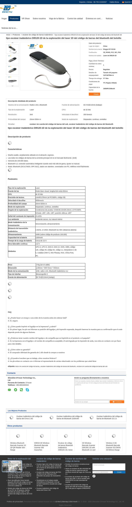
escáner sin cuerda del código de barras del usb (92, 366)
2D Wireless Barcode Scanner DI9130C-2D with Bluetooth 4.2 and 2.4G (88, 447)
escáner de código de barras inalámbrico (38, 35)
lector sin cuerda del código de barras (27, 366)
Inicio (8, 35)
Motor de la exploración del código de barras (19, 460)
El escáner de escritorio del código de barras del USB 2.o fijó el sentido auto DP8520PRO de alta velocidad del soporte (77, 479)
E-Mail (58, 502)
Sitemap (65, 502)
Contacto (117, 402)
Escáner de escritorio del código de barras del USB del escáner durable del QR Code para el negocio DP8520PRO (77, 486)
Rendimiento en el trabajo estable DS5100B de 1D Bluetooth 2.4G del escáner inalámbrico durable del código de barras (49, 483)
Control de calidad (75, 19)
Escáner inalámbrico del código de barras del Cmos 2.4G (48, 489)
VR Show (26, 19)
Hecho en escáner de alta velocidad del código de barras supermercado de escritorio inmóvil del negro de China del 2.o (78, 471)
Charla (95, 94)
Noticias (109, 19)
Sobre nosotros (39, 19)
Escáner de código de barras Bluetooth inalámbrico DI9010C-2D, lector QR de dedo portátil (65, 447)
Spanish (128, 2)
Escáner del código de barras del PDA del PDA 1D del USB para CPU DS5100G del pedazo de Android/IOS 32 (49, 474)
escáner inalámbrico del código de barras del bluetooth (58, 366)
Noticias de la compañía (11, 28)
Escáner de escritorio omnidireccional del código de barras (77, 465)
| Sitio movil (73, 502)
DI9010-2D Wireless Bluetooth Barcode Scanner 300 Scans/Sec (41, 446)
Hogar (4, 19)
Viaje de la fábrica (56, 19)
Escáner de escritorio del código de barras (75, 460)
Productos (14, 19)
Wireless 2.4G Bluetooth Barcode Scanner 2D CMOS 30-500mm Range (113, 446)
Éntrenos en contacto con (95, 19)
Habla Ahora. (114, 2)
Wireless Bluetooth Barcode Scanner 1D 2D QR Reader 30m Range (18, 446)
